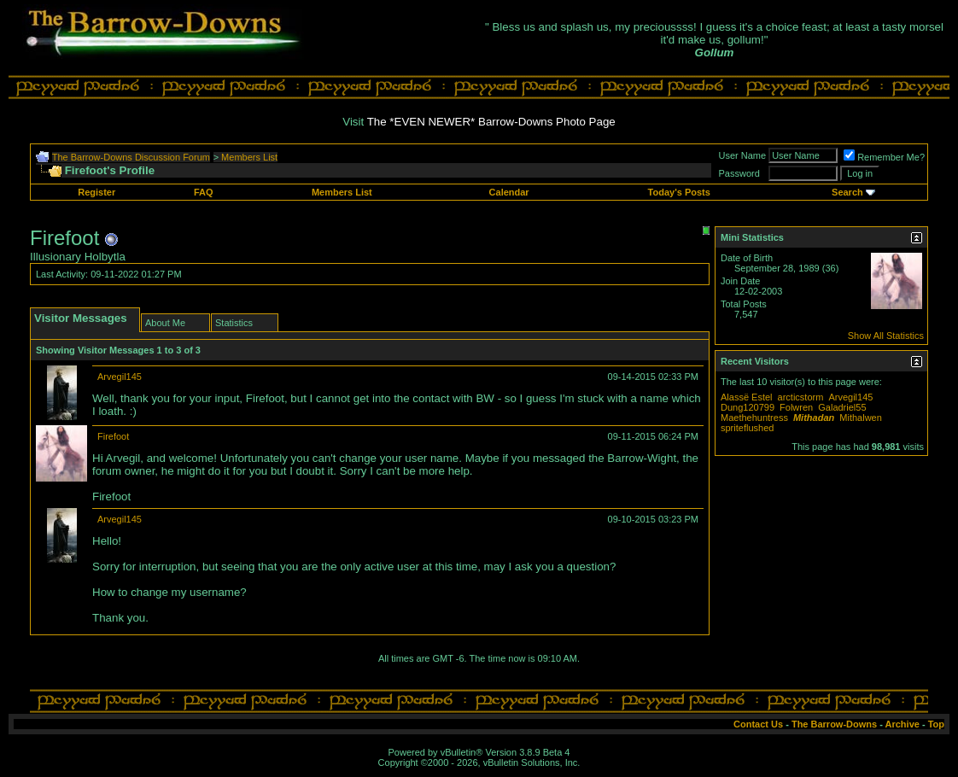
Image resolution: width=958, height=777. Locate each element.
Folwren (796, 407)
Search (847, 192)
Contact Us (758, 724)
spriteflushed (747, 428)
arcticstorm (801, 397)
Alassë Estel (747, 397)
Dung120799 (747, 407)
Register (96, 192)
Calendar (509, 192)
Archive (902, 724)
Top (936, 724)
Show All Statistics (886, 335)
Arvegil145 (119, 376)
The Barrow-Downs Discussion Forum (131, 157)
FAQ (203, 192)
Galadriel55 (842, 407)
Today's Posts (679, 192)
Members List (249, 157)
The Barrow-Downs (834, 724)
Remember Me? (884, 157)
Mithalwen (860, 417)
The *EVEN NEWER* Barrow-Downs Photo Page (491, 121)
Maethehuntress (754, 417)
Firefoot (113, 436)
